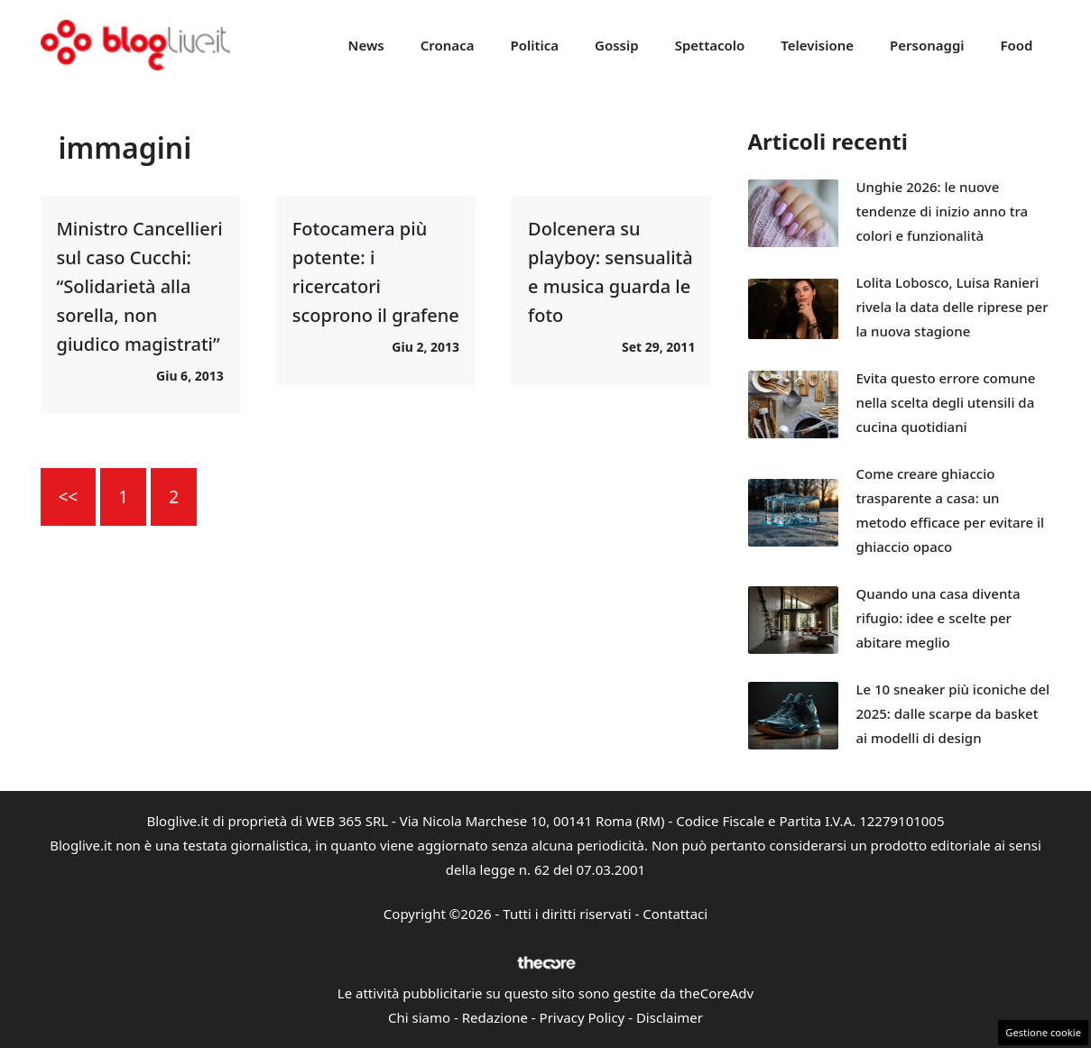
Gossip (617, 45)
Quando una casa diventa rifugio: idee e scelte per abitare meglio (938, 617)
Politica (534, 45)
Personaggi (927, 45)
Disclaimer (669, 1017)
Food (1017, 45)
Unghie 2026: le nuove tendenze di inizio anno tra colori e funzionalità (942, 211)
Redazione (495, 1017)
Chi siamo (419, 1017)
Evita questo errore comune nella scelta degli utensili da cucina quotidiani (946, 402)
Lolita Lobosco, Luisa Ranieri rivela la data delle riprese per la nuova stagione (952, 306)
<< (69, 497)
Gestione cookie (1043, 1032)
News (366, 45)
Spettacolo (710, 45)
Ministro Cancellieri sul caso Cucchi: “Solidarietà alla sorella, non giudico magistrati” (140, 286)
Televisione (817, 45)
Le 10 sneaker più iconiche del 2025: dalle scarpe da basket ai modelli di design (953, 713)
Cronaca (448, 45)
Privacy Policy (582, 1017)
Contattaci (675, 914)
